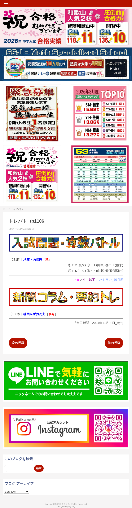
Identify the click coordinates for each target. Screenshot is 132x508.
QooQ (72, 506)
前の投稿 (114, 342)
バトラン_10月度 (111, 279)
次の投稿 (18, 342)
